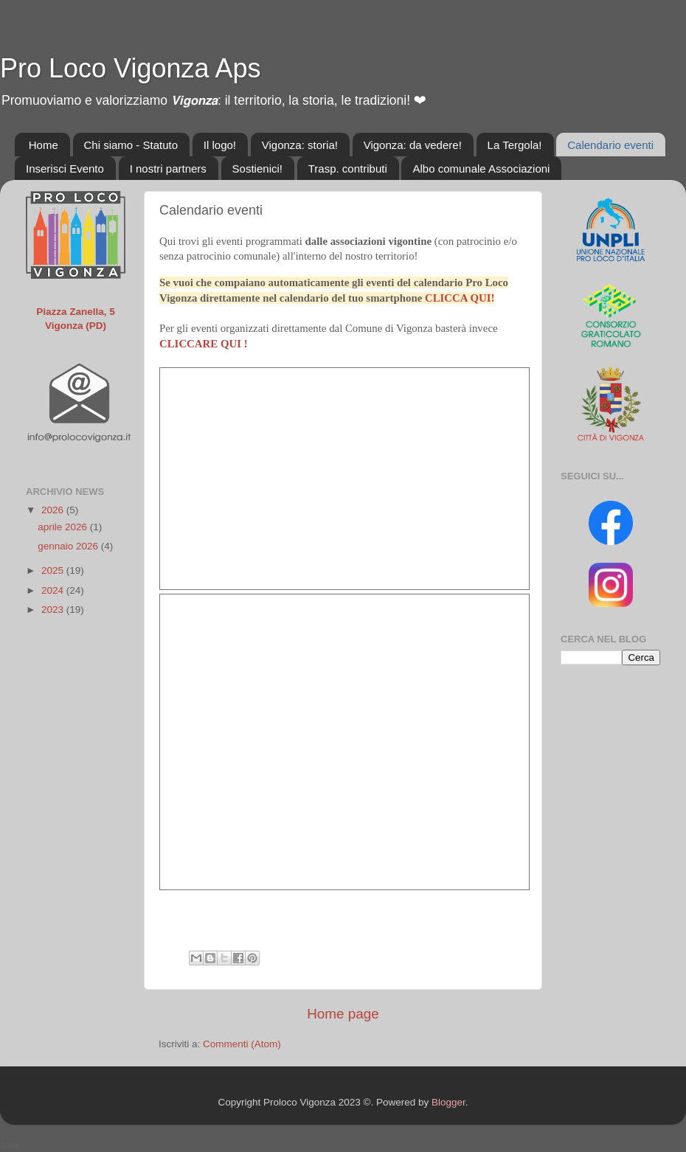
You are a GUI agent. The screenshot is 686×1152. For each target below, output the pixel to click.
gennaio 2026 (69, 546)
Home (43, 145)
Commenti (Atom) (242, 1043)
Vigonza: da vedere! (413, 145)
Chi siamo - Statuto (131, 145)
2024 (53, 590)
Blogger (448, 1102)
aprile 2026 (64, 526)
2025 (53, 570)
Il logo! (220, 145)
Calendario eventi (610, 145)
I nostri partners (168, 168)
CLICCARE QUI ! (203, 344)
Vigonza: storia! (300, 145)
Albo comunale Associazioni (481, 168)
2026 (53, 510)
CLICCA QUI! (459, 298)
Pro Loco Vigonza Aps (130, 68)
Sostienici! (257, 168)
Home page (343, 1013)
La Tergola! (515, 145)
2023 (53, 609)
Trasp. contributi (347, 168)
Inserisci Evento (65, 168)
